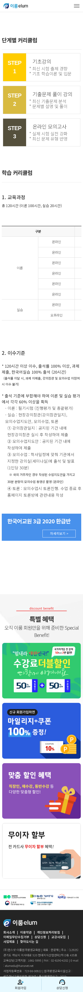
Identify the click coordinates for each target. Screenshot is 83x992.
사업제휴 (9, 941)
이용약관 (26, 932)
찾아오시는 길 (29, 941)
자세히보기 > (59, 533)
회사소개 (9, 932)
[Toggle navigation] (76, 5)
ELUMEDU (16, 6)
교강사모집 (58, 937)
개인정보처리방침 (48, 932)
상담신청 (40, 937)
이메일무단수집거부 (16, 937)
